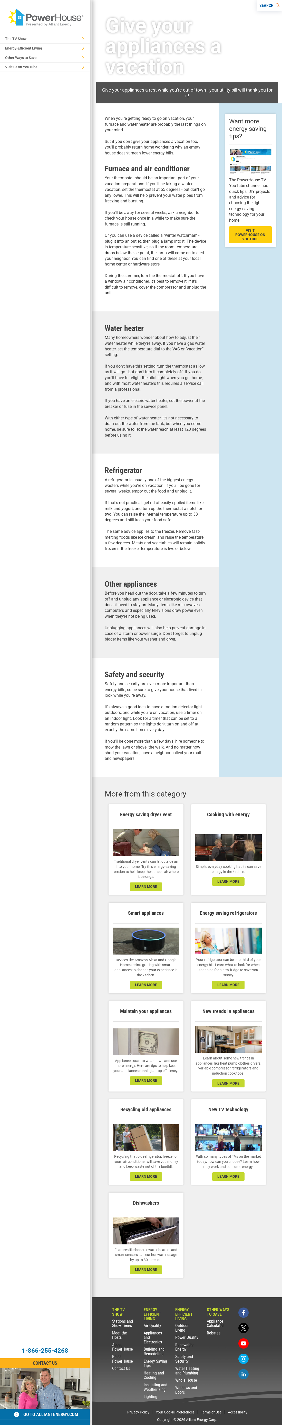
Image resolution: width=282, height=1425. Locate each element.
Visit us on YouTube (44, 67)
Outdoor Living (182, 1328)
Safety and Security (184, 1359)
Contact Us (121, 1368)
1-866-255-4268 (45, 1350)
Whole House (186, 1380)
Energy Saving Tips (155, 1363)
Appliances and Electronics (153, 1337)
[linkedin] (243, 1374)
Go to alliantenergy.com (46, 1414)
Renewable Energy (184, 1347)
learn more (146, 887)
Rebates (213, 1333)
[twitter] (243, 1328)
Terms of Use (211, 1412)
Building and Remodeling (154, 1351)
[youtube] (243, 1343)
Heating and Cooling (154, 1375)
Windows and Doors (186, 1390)
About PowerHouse (122, 1347)
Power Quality (186, 1337)
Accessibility (237, 1412)
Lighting (150, 1396)
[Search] (269, 5)
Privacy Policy (138, 1412)
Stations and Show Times (122, 1323)
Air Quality (152, 1325)
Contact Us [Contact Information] (45, 1363)
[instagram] (243, 1359)
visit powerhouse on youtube (250, 234)
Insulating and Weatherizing (155, 1387)
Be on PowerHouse (122, 1359)
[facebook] (243, 1313)
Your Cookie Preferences (175, 1412)
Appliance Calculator (215, 1323)
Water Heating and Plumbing (187, 1370)
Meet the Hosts (119, 1335)
